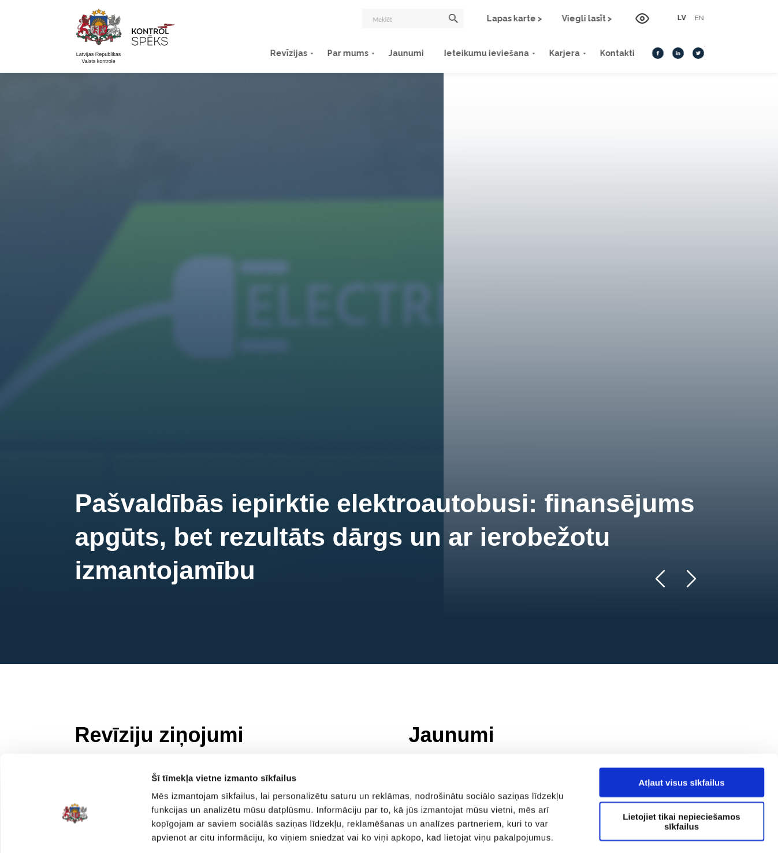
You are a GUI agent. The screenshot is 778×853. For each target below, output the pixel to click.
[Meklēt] (414, 18)
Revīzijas (288, 53)
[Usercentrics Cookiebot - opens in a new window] (74, 830)
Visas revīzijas (344, 513)
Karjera (564, 53)
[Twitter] (697, 53)
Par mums (347, 53)
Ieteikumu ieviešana (486, 53)
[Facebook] (657, 53)
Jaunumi (405, 53)
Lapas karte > (516, 18)
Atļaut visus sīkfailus (681, 728)
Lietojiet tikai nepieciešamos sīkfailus (681, 767)
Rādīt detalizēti (629, 830)
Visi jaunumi (673, 513)
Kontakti (617, 53)
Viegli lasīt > (588, 18)
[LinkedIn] (677, 53)
